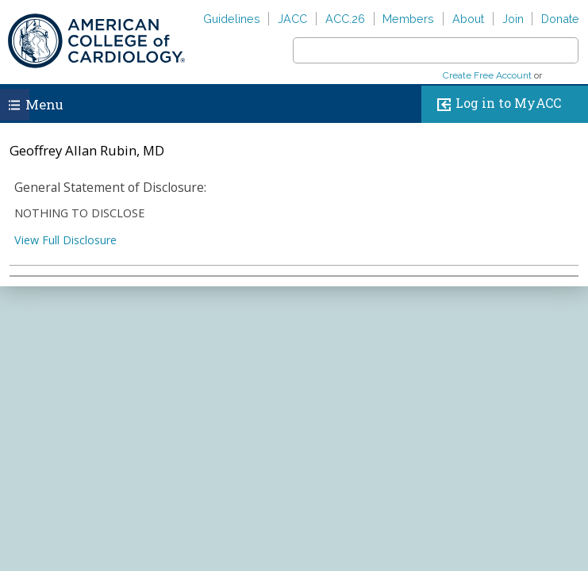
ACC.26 (345, 18)
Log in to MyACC (495, 104)
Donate (560, 18)
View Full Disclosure (65, 239)
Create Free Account (487, 75)
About (468, 18)
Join (513, 18)
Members (408, 18)
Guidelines (231, 18)
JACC (292, 18)
